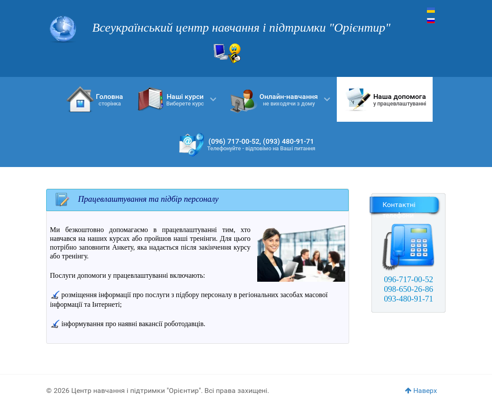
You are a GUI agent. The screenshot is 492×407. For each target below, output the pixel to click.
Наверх (421, 390)
